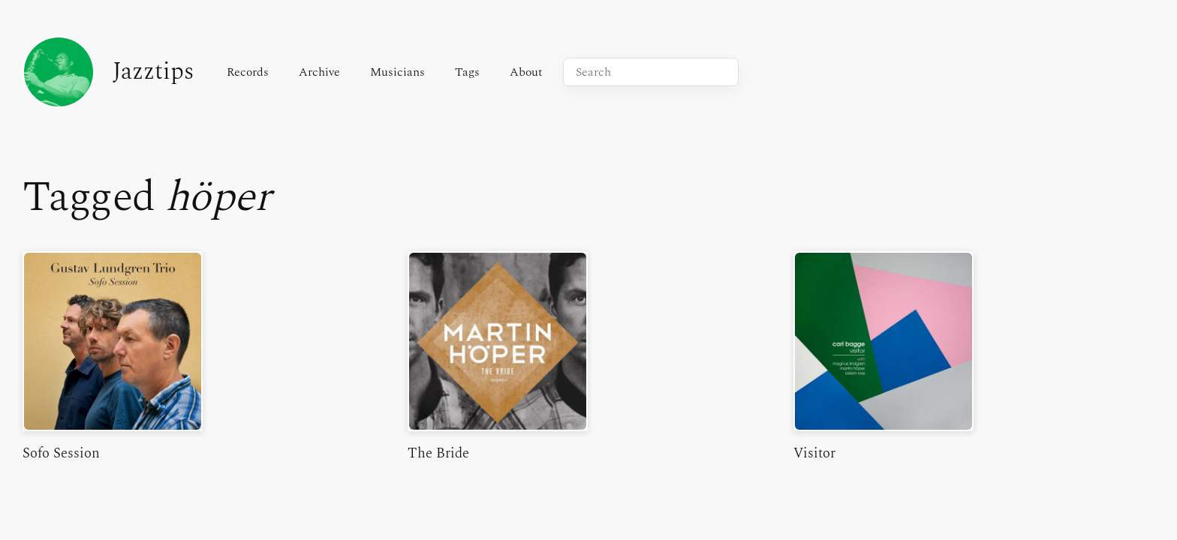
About (526, 72)
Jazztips (108, 72)
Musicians (397, 72)
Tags (467, 72)
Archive (319, 72)
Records (248, 72)
